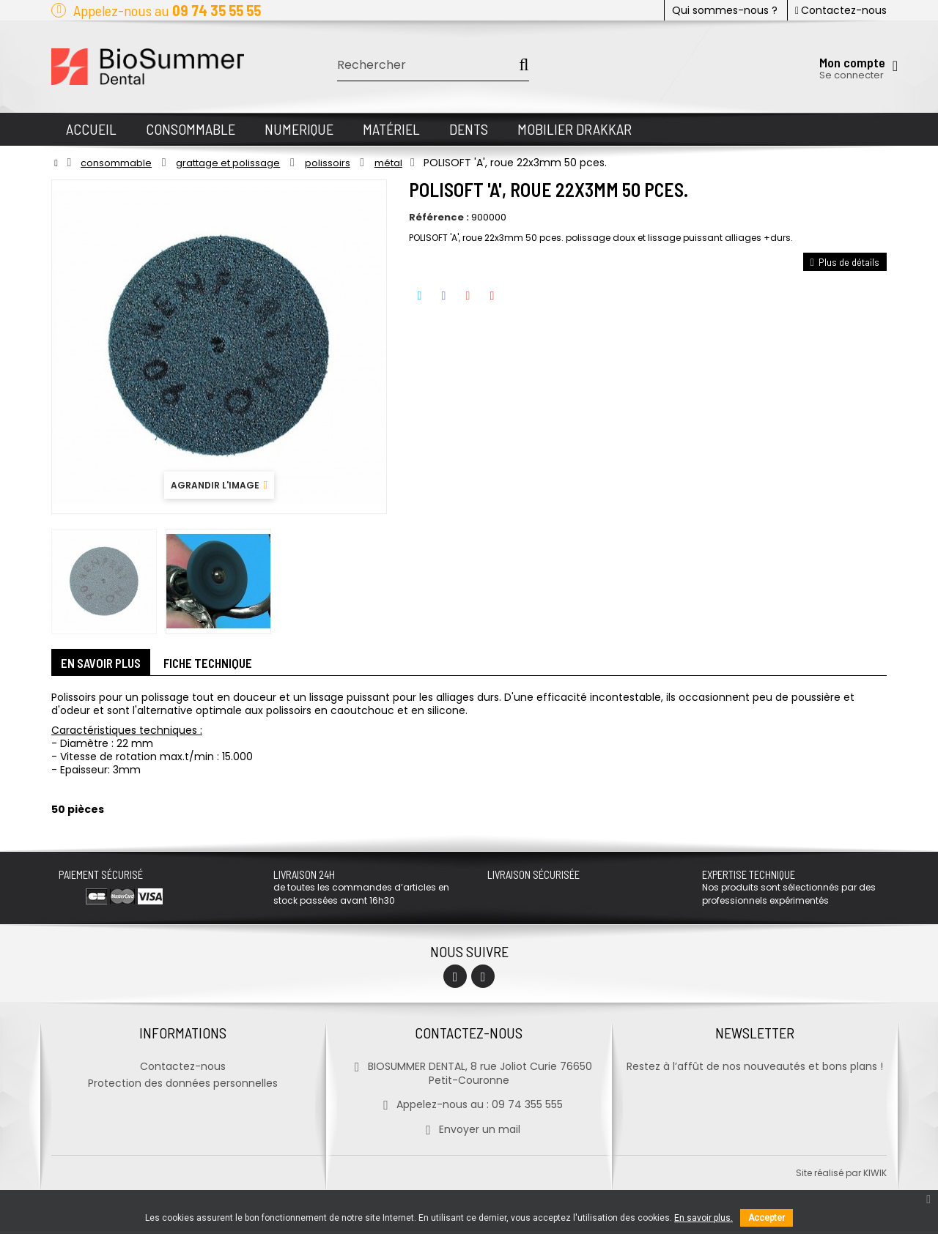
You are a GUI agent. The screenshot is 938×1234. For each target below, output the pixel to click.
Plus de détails (844, 262)
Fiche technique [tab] (222, 664)
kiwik (875, 1176)
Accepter (766, 1218)
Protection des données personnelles (183, 1086)
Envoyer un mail (468, 1132)
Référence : (439, 217)
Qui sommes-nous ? (725, 10)
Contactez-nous (841, 10)
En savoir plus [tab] (105, 664)
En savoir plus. (703, 1218)
